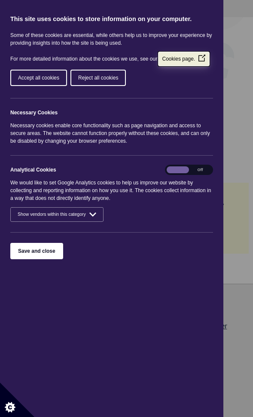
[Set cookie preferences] (17, 400)
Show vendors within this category (57, 214)
